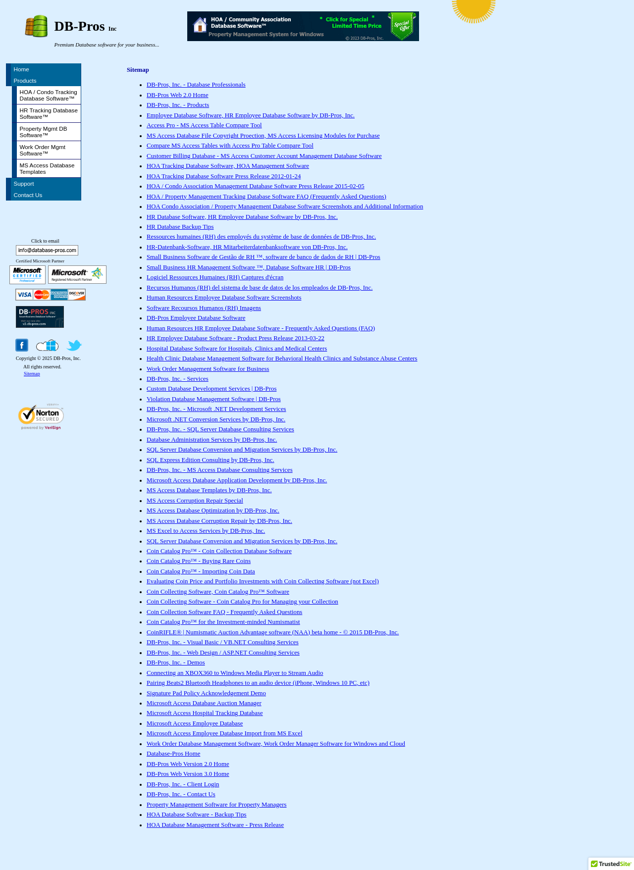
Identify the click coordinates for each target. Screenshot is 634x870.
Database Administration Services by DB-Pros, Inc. (212, 439)
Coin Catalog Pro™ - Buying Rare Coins (199, 561)
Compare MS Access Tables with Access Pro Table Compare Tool (230, 145)
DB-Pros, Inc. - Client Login (183, 784)
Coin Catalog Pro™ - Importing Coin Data (201, 571)
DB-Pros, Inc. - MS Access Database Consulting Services (220, 469)
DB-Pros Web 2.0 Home (178, 95)
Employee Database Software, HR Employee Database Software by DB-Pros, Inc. (251, 115)
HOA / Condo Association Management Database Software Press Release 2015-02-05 (256, 186)
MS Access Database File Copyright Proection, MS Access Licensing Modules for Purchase (263, 135)
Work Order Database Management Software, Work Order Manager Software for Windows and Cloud (276, 743)
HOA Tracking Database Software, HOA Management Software (228, 165)
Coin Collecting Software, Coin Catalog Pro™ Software (218, 591)
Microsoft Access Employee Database (195, 723)
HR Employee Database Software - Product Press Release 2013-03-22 (235, 338)
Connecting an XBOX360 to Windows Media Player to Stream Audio (235, 672)
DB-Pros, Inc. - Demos (176, 662)
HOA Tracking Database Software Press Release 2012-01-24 (224, 176)
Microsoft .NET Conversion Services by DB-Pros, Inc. (216, 419)
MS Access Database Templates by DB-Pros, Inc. (209, 490)
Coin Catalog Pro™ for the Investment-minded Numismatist (223, 621)
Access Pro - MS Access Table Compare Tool (204, 125)
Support (24, 183)
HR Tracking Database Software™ (49, 113)
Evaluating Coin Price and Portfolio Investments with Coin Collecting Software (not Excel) (263, 581)
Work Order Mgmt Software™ (43, 150)
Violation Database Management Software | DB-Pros (214, 399)
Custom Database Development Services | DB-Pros (211, 388)
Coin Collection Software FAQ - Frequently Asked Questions (224, 612)
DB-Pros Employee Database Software (196, 317)
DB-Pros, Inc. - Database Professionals (196, 84)
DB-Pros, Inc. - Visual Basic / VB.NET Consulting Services (223, 642)
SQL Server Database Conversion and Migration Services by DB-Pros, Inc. (242, 449)
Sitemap (32, 373)
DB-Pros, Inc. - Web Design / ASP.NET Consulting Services (223, 652)
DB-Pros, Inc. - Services (178, 378)
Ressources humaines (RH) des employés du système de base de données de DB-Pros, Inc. (261, 236)
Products (25, 80)
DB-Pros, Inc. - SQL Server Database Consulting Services (220, 429)
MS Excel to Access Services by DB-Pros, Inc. (206, 530)
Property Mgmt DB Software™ (43, 131)
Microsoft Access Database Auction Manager (204, 703)
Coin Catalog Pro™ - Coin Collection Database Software (219, 551)
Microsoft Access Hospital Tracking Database (205, 713)
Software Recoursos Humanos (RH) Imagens (204, 308)
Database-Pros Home (173, 753)
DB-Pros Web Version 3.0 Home (188, 773)
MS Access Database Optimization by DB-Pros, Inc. (213, 510)
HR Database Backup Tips (180, 226)
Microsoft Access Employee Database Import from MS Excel (225, 733)
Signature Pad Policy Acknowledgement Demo (206, 693)
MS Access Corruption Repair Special (195, 500)
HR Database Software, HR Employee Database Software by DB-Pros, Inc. (242, 216)
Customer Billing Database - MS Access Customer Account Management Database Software (264, 156)
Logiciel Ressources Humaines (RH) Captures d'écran (215, 277)
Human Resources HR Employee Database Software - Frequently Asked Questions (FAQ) (261, 328)
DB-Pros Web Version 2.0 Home (188, 764)
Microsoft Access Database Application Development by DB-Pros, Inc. (237, 480)
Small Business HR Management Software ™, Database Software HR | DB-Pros (249, 267)
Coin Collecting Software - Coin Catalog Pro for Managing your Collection (242, 601)
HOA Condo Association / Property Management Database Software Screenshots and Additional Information (285, 206)
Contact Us (28, 195)
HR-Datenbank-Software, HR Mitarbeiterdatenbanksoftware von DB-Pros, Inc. (247, 247)
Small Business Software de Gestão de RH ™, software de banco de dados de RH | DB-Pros (263, 257)
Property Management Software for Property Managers (217, 804)
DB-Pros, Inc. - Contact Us (181, 794)
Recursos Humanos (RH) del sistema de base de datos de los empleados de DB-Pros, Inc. (259, 287)
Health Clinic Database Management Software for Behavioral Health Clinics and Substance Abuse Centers (282, 358)
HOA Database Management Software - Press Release (215, 824)
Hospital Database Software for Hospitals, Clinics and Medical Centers (237, 348)
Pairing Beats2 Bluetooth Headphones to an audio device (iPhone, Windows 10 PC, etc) (258, 682)
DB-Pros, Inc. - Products (178, 105)
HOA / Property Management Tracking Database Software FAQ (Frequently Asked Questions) (266, 196)
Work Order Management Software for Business (208, 368)
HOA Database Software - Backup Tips (197, 814)
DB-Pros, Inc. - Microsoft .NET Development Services (216, 409)
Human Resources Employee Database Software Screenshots (224, 297)
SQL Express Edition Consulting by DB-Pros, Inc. (210, 460)
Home (21, 69)
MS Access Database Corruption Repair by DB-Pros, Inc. (219, 520)
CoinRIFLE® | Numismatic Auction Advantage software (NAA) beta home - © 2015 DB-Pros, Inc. (273, 632)
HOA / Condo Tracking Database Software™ (48, 95)
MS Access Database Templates (47, 168)
